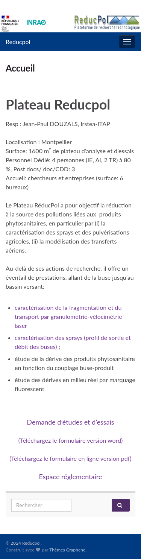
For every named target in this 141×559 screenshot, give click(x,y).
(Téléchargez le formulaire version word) (70, 440)
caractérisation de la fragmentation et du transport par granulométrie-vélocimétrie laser (68, 316)
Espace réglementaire (70, 476)
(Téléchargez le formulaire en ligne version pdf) (70, 458)
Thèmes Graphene (67, 550)
